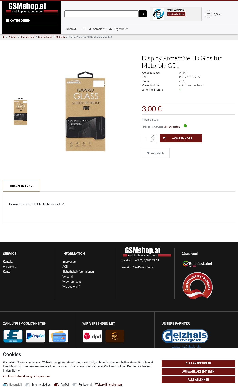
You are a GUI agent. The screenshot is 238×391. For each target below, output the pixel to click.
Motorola (60, 37)
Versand (67, 276)
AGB (65, 266)
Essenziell (15, 384)
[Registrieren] (118, 29)
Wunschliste (155, 152)
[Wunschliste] (83, 29)
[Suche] (143, 13)
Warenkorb (9, 266)
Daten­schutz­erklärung (18, 376)
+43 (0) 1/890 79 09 (147, 260)
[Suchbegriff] (101, 13)
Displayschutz (27, 37)
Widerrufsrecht (71, 281)
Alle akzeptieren (198, 363)
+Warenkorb (177, 138)
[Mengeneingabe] (146, 138)
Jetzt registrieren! (176, 14)
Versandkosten (172, 126)
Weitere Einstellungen (108, 384)
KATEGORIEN (18, 21)
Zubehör (13, 37)
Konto (6, 271)
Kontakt (71, 29)
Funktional (85, 384)
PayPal (64, 384)
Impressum (69, 261)
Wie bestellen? (71, 286)
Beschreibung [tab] (21, 185)
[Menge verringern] (152, 140)
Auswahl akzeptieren (198, 371)
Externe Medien (41, 384)
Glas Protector (45, 37)
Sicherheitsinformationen (78, 271)
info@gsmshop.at (143, 267)
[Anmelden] (96, 29)
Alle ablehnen (198, 379)
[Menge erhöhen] (152, 136)
